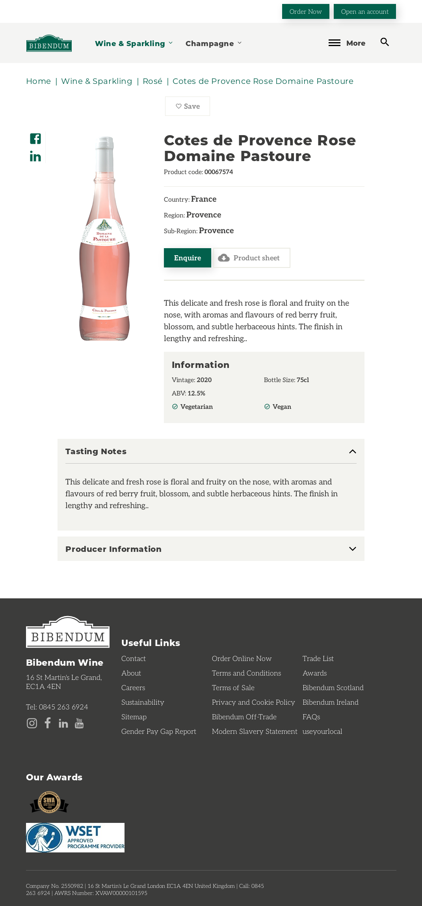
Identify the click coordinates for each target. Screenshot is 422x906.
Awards (315, 673)
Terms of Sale (233, 687)
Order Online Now (242, 658)
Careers (133, 687)
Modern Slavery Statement (254, 731)
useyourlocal (322, 731)
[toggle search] (385, 42)
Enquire (187, 257)
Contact (133, 658)
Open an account (365, 11)
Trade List (318, 658)
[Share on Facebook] (35, 136)
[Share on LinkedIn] (35, 153)
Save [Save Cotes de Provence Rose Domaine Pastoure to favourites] (192, 108)
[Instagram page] (32, 722)
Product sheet (249, 258)
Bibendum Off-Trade (244, 716)
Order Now (306, 11)
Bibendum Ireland (331, 702)
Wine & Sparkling (134, 43)
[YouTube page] (79, 722)
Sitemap (134, 716)
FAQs (311, 716)
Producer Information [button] (113, 548)
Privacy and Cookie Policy (253, 702)
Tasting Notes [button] (95, 451)
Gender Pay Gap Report (158, 731)
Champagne (214, 43)
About (131, 673)
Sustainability (142, 702)
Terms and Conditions (246, 673)
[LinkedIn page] (63, 722)
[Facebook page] (48, 722)
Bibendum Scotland (333, 687)
